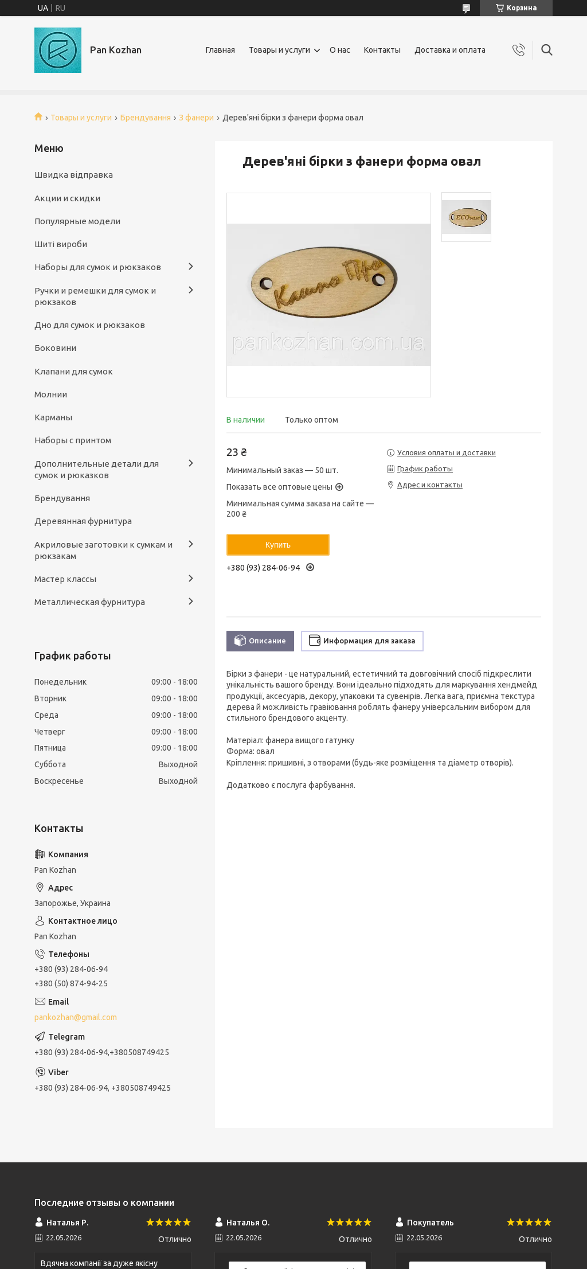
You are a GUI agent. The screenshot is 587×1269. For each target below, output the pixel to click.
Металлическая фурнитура (89, 602)
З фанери (196, 117)
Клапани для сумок (73, 371)
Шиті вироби (60, 244)
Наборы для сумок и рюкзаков (97, 267)
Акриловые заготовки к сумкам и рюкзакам (103, 550)
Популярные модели (77, 221)
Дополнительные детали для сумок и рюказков (96, 469)
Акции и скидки (67, 198)
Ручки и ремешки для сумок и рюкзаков (95, 296)
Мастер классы (65, 579)
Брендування (145, 117)
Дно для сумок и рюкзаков (89, 325)
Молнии (50, 394)
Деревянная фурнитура (83, 521)
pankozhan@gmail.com (75, 1017)
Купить (278, 544)
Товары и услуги (279, 49)
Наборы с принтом (72, 440)
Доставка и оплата (450, 49)
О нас (340, 49)
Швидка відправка (73, 174)
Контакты (382, 49)
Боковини (55, 348)
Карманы (53, 417)
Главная (220, 49)
